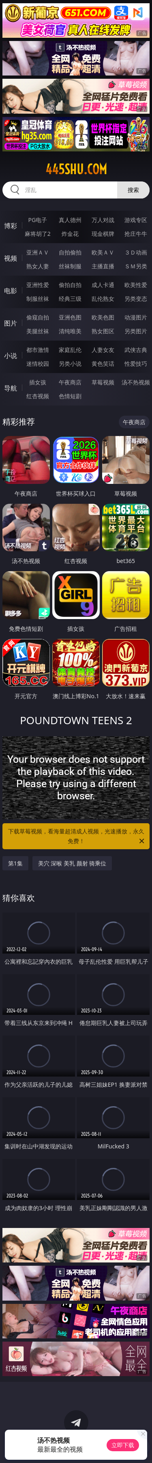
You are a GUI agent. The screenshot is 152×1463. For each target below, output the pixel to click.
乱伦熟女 (103, 298)
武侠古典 (135, 350)
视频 (10, 258)
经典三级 (70, 298)
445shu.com (76, 169)
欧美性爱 (135, 285)
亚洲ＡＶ (37, 252)
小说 (10, 355)
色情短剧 (70, 396)
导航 (10, 388)
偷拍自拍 (70, 285)
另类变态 (135, 298)
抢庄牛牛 (135, 233)
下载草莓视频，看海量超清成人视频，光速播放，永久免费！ (77, 836)
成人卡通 (103, 285)
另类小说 (70, 363)
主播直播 (103, 266)
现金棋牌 (103, 233)
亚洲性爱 (37, 285)
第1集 (15, 863)
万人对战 (103, 220)
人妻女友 (103, 350)
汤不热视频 (136, 382)
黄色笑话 (103, 363)
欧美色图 (103, 317)
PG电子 (37, 220)
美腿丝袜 (37, 331)
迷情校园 (37, 363)
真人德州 (70, 220)
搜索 (133, 190)
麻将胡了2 (38, 233)
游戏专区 (135, 220)
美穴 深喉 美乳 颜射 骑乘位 (72, 863)
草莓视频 (103, 382)
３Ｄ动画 (135, 252)
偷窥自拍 (37, 317)
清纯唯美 (70, 331)
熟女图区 (103, 331)
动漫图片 (135, 317)
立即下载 (122, 1445)
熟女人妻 (37, 266)
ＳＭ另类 (135, 266)
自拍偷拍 (70, 252)
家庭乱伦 (70, 350)
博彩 (10, 225)
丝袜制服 (70, 266)
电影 (10, 290)
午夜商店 (70, 382)
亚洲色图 (70, 317)
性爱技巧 (135, 363)
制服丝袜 (37, 298)
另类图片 (135, 331)
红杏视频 (37, 396)
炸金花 (70, 233)
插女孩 (37, 382)
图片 (10, 323)
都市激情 (37, 350)
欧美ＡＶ (103, 252)
